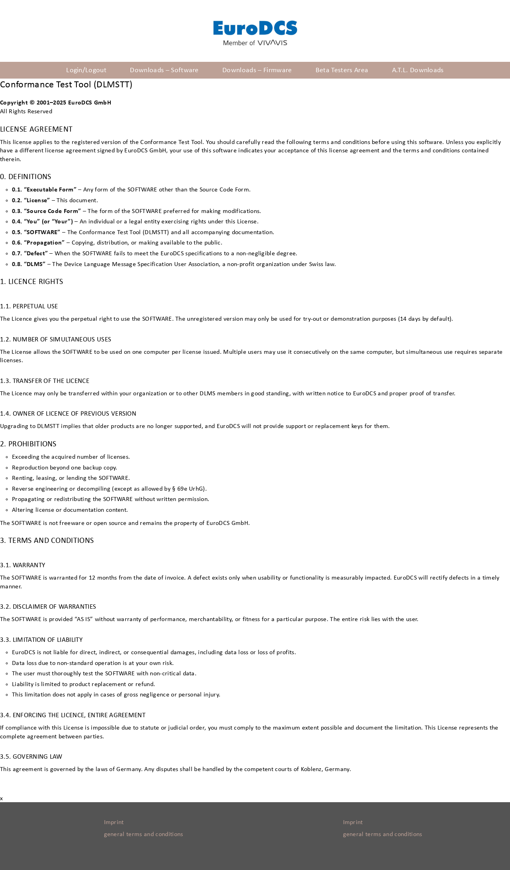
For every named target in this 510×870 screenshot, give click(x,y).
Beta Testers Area (342, 70)
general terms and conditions (143, 834)
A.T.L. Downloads (418, 70)
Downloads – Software (164, 70)
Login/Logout (86, 70)
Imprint (114, 822)
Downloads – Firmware (257, 70)
